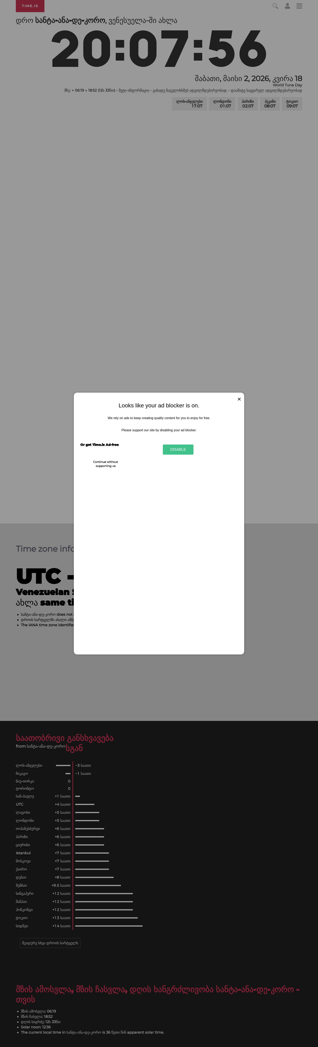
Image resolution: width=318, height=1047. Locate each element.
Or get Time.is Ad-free (99, 445)
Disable (178, 449)
